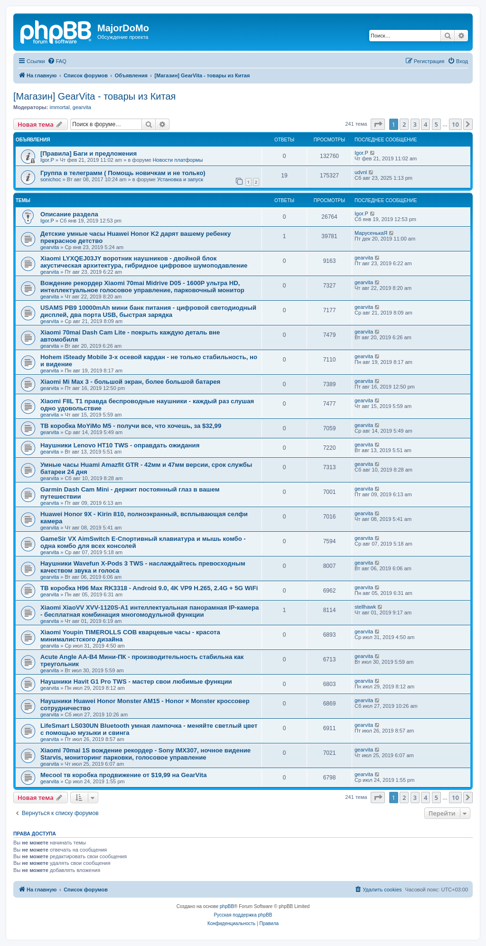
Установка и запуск (180, 179)
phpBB (227, 906)
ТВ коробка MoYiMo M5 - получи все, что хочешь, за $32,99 (130, 425)
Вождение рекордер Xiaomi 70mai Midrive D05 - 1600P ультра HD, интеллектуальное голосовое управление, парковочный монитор (142, 286)
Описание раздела (69, 214)
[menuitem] (56, 61)
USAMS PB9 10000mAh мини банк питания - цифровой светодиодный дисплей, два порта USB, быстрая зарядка (148, 311)
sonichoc (50, 179)
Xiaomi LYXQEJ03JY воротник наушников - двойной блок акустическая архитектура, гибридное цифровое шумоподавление (143, 262)
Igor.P (47, 160)
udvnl (361, 172)
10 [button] (455, 124)
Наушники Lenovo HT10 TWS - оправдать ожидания (119, 445)
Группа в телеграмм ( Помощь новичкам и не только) (123, 172)
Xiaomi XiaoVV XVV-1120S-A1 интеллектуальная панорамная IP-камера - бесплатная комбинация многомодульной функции (149, 611)
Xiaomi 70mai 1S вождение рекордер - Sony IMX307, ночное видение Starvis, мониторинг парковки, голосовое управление (145, 754)
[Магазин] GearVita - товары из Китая (94, 96)
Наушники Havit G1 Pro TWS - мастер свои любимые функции (136, 681)
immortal (59, 107)
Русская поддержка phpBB (243, 915)
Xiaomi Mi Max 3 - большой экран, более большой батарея (130, 381)
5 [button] (436, 124)
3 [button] (415, 124)
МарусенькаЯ (371, 233)
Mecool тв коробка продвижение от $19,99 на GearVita (123, 775)
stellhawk (365, 607)
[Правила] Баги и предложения (88, 153)
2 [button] (404, 124)
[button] (378, 124)
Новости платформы (178, 160)
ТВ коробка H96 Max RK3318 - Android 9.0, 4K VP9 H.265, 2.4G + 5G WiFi (149, 588)
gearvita (82, 107)
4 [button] (425, 124)
